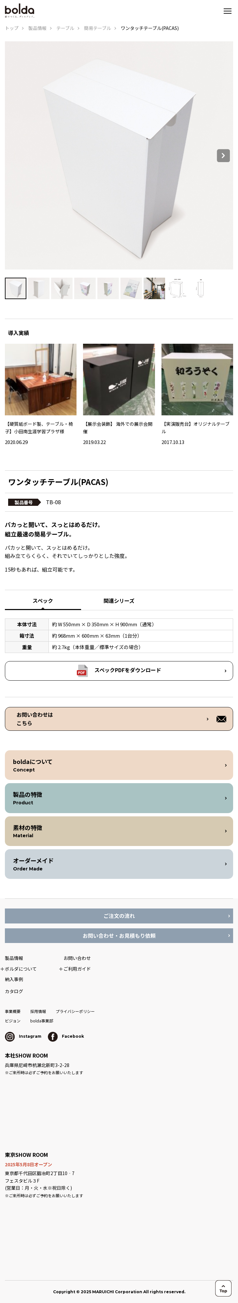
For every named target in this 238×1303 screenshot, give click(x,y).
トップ (12, 28)
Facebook (66, 1036)
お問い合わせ (77, 958)
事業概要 (13, 1011)
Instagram (23, 1036)
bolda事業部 (41, 1020)
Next (223, 155)
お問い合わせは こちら (35, 719)
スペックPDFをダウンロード (127, 670)
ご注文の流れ (119, 916)
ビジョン (13, 1020)
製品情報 (37, 28)
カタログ (14, 991)
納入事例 (14, 979)
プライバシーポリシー (75, 1011)
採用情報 (38, 1011)
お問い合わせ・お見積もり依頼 (119, 935)
